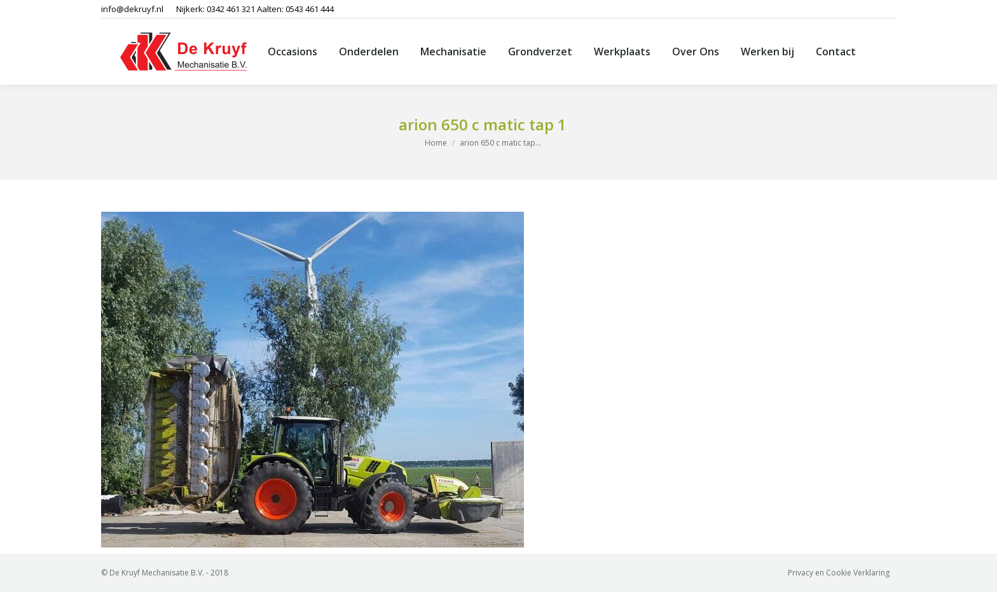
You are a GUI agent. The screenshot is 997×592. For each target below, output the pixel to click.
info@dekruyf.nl (132, 9)
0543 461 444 (309, 9)
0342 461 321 (231, 9)
